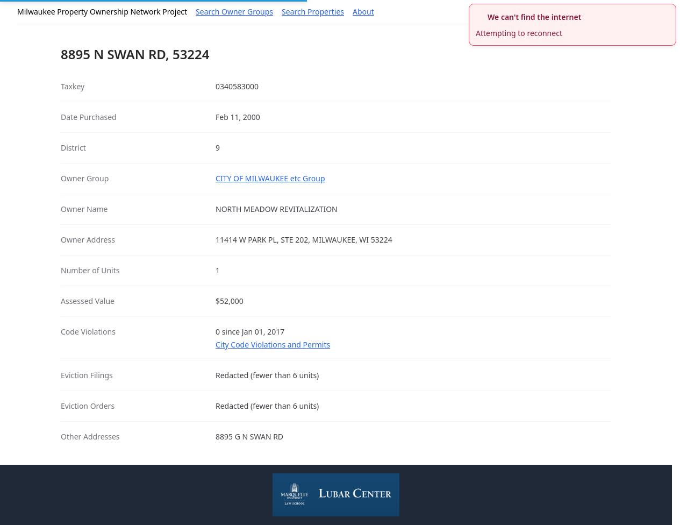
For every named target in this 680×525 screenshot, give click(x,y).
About (363, 11)
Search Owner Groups (234, 11)
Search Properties (313, 11)
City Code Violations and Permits (273, 344)
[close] (669, 10)
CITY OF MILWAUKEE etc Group (270, 178)
